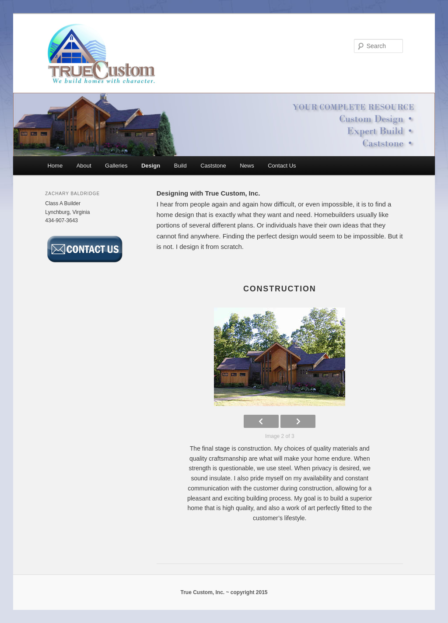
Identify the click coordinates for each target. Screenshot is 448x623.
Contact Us (282, 165)
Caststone (213, 165)
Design (150, 165)
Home (55, 165)
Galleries (116, 165)
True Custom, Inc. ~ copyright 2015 (223, 592)
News (247, 165)
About (84, 165)
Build (180, 165)
